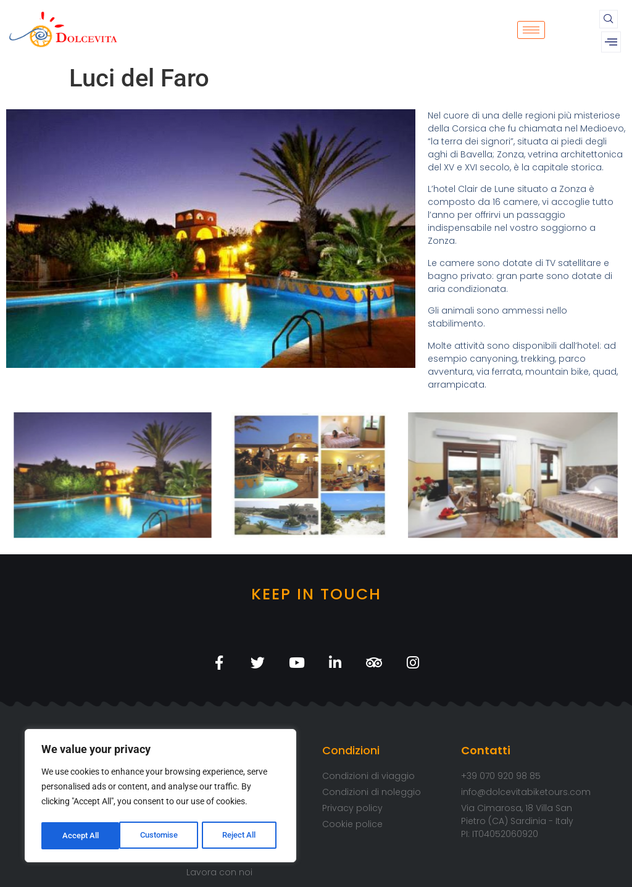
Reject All (162, 836)
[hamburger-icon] (531, 30)
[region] (160, 797)
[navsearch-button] (608, 19)
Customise (81, 836)
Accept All (242, 836)
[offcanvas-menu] (611, 41)
